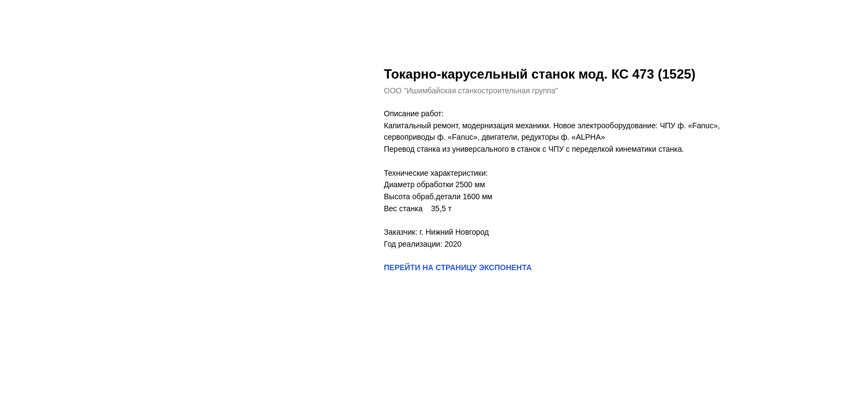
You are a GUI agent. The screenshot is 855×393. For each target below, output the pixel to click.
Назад (32, 16)
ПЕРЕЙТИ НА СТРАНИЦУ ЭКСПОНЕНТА (458, 267)
